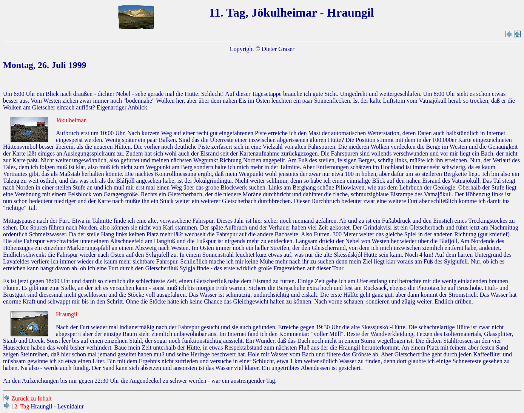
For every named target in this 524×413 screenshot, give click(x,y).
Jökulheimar (71, 120)
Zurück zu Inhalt (27, 398)
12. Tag (17, 406)
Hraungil (66, 314)
